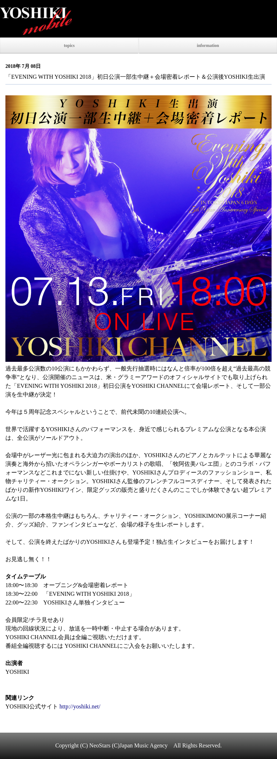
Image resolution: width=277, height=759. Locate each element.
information (208, 45)
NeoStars (100, 745)
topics (69, 45)
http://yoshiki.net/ (80, 706)
